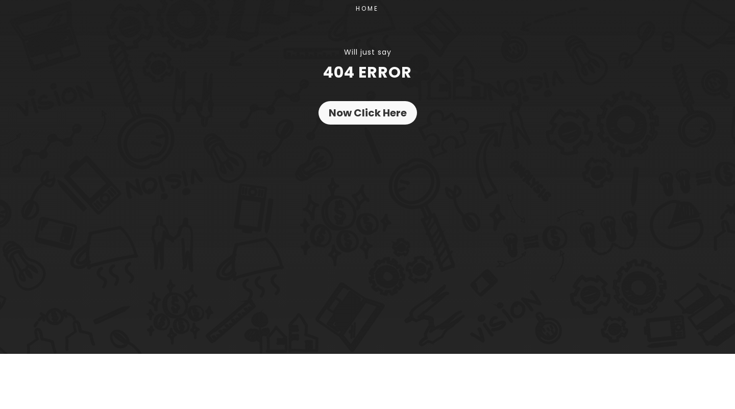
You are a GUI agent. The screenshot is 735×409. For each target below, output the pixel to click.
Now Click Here (368, 113)
